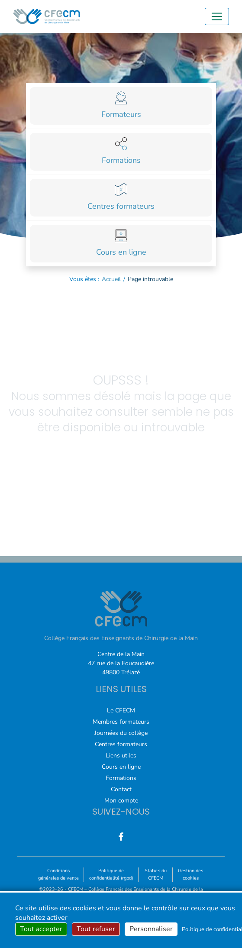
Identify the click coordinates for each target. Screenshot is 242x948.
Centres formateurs (121, 744)
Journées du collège (121, 733)
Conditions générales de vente (58, 874)
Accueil (111, 279)
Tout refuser (96, 929)
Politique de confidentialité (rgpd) (111, 874)
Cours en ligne (121, 767)
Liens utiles (121, 755)
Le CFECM (121, 710)
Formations (121, 778)
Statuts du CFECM (156, 874)
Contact (121, 789)
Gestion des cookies (190, 874)
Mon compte (121, 800)
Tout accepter (41, 929)
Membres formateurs (121, 722)
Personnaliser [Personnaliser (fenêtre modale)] (151, 929)
